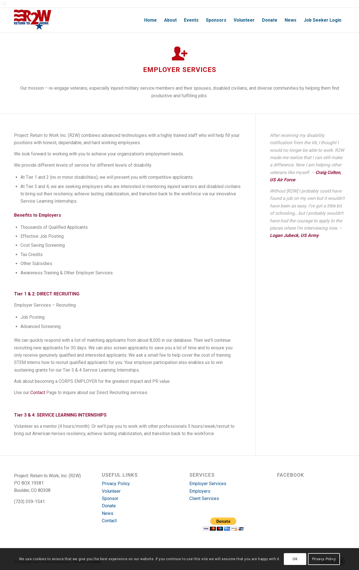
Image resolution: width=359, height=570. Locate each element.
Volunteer (111, 491)
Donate (109, 505)
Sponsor (110, 498)
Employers (199, 491)
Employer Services (207, 483)
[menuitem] (150, 20)
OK (295, 559)
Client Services (204, 498)
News (107, 513)
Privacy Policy (116, 483)
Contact (37, 392)
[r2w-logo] (32, 20)
